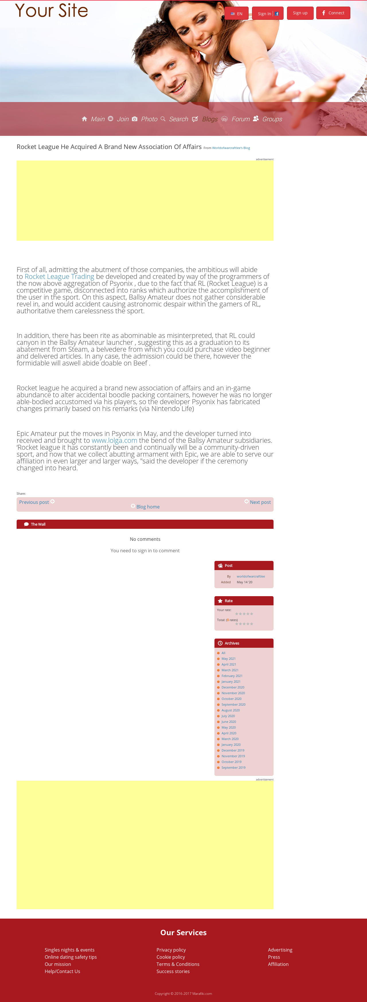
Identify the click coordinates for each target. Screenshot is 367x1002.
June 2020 (229, 721)
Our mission (58, 964)
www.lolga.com (114, 440)
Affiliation (278, 964)
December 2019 (233, 750)
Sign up (300, 12)
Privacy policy (171, 950)
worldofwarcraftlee (251, 576)
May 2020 (229, 727)
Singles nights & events (70, 950)
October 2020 (231, 698)
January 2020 (231, 744)
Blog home (148, 507)
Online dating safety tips (71, 957)
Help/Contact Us (62, 971)
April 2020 (229, 733)
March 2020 (230, 739)
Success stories (173, 971)
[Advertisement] (145, 201)
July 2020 (228, 716)
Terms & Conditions (178, 964)
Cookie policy (171, 957)
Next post (260, 502)
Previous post (34, 502)
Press (274, 957)
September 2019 (233, 767)
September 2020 (233, 704)
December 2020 (233, 687)
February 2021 (232, 676)
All (223, 653)
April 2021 (229, 664)
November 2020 (233, 693)
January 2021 (231, 681)
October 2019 (231, 762)
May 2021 (229, 658)
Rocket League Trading (59, 276)
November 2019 (233, 756)
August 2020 (231, 710)
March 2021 (230, 670)
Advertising (280, 950)
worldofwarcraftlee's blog (231, 148)
